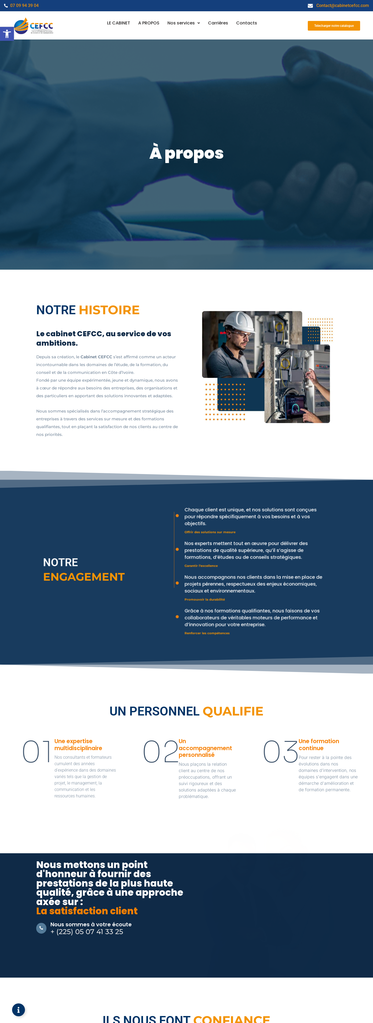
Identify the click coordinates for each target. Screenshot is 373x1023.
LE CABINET (117, 23)
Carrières (218, 23)
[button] (7, 34)
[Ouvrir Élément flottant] (18, 1009)
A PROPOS (148, 23)
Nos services (183, 23)
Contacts (247, 23)
